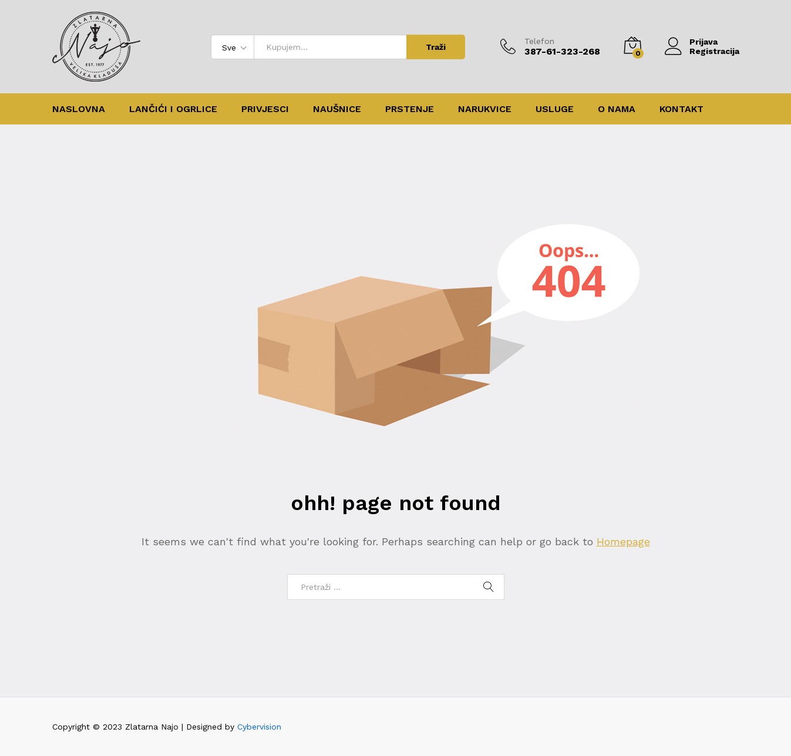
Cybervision (259, 726)
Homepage (623, 541)
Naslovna (78, 109)
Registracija (714, 51)
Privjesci (265, 109)
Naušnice (337, 109)
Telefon (539, 41)
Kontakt (681, 109)
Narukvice (484, 109)
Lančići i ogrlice (173, 109)
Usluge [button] (555, 109)
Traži (436, 47)
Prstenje (409, 109)
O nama (616, 109)
